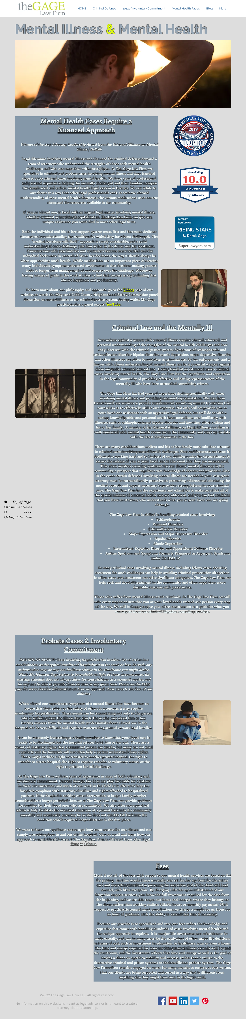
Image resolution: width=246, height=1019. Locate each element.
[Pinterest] (205, 1001)
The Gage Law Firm (131, 168)
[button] (186, 8)
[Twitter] (194, 1001)
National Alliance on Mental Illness (181, 427)
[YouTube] (173, 1001)
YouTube (113, 304)
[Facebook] (162, 1001)
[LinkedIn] (183, 1001)
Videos (128, 289)
